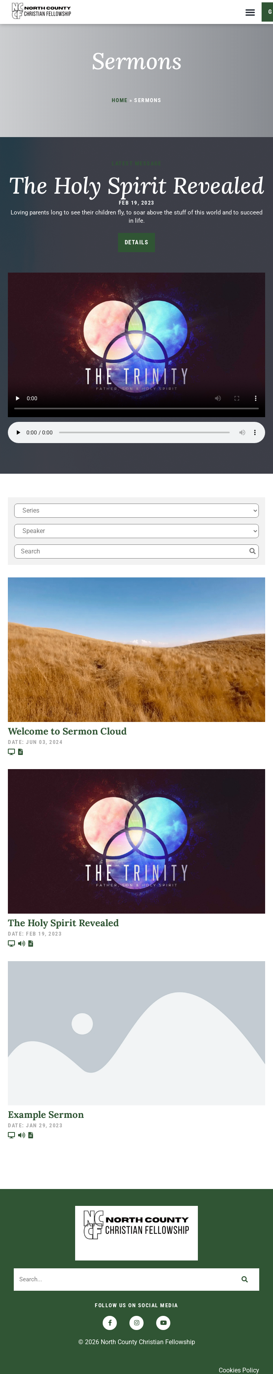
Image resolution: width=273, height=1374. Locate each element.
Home (120, 105)
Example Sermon (46, 1120)
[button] (250, 12)
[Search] (244, 1284)
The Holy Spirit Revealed (136, 190)
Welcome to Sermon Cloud (67, 736)
